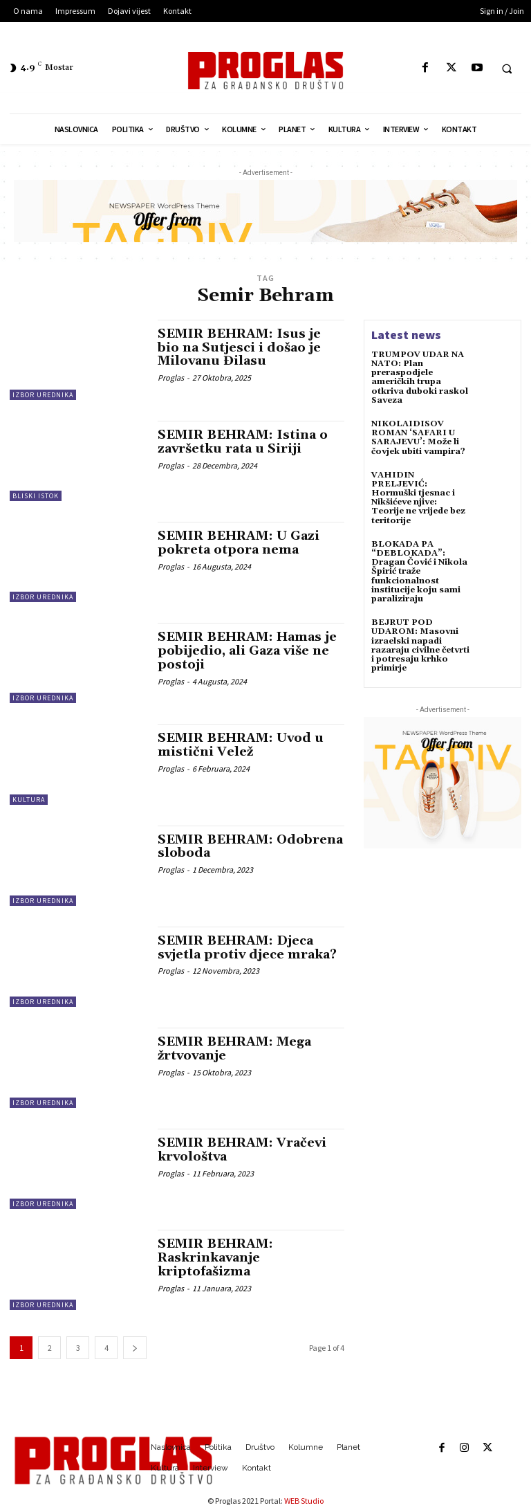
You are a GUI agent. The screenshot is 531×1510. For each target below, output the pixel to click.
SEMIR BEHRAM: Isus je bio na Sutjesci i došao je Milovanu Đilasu (239, 348)
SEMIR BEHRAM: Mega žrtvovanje (234, 1049)
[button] (507, 68)
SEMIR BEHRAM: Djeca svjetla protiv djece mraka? (247, 948)
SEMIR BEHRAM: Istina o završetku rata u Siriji (243, 442)
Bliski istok (35, 495)
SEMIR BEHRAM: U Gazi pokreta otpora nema (238, 543)
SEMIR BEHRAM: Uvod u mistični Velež (241, 745)
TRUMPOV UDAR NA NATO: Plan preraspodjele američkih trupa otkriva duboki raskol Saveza (419, 377)
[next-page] (135, 1347)
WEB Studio (304, 1500)
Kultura (28, 799)
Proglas (171, 377)
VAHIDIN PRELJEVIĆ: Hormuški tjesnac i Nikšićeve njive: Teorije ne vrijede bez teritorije (418, 498)
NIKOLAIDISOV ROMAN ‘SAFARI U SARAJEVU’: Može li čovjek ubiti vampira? (418, 438)
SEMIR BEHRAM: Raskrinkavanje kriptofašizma (215, 1258)
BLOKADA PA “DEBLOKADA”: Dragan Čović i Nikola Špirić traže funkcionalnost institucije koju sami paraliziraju (419, 571)
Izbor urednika (42, 394)
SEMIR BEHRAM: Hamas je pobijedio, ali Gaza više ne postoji (247, 651)
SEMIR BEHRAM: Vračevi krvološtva (242, 1150)
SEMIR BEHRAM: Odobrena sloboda (250, 847)
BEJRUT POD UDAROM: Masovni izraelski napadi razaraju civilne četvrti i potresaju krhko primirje (420, 645)
